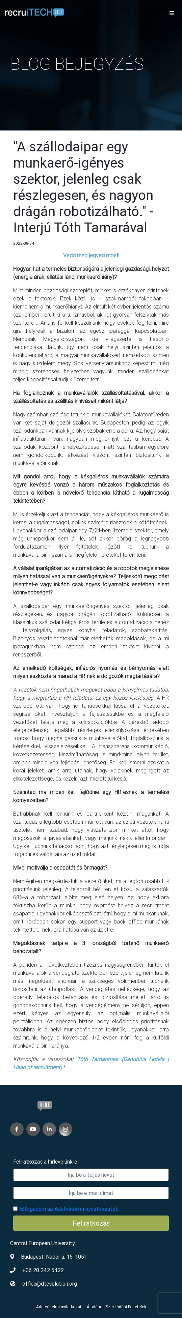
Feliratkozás (91, 1223)
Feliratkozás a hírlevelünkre (45, 1161)
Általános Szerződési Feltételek (116, 1306)
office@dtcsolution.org (49, 1283)
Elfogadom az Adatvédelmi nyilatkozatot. (69, 1208)
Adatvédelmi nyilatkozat (58, 1306)
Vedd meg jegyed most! (91, 255)
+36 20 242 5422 (43, 1270)
